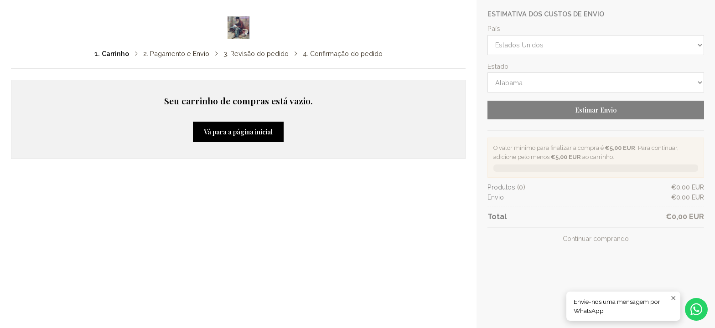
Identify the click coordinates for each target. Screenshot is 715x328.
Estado (497, 66)
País (493, 29)
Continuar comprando (596, 238)
